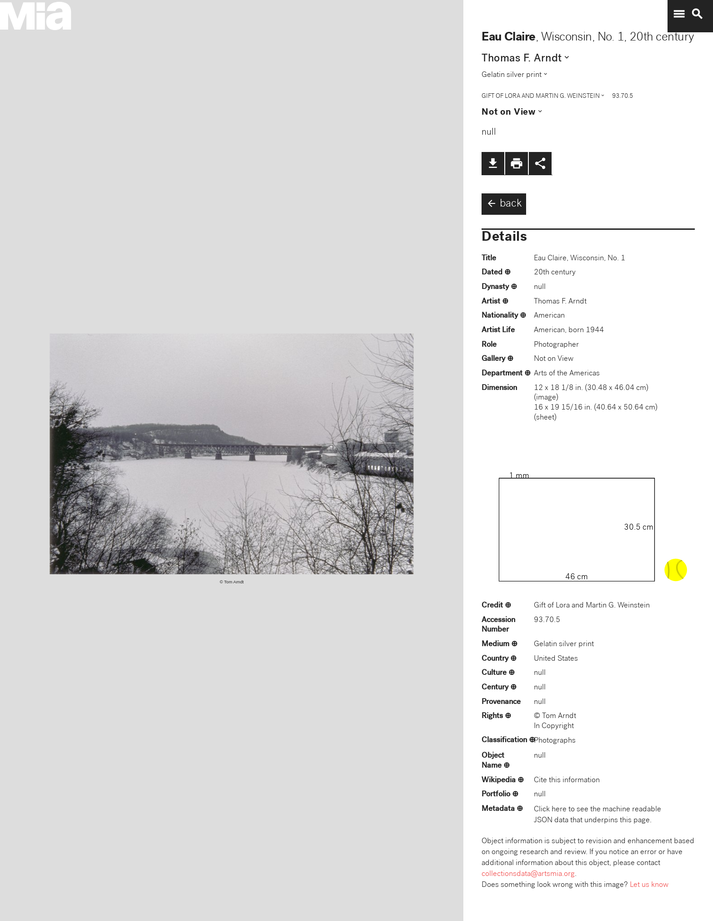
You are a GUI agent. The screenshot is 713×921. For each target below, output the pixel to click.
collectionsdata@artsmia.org (528, 874)
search (697, 14)
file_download (493, 163)
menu (679, 14)
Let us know (649, 885)
